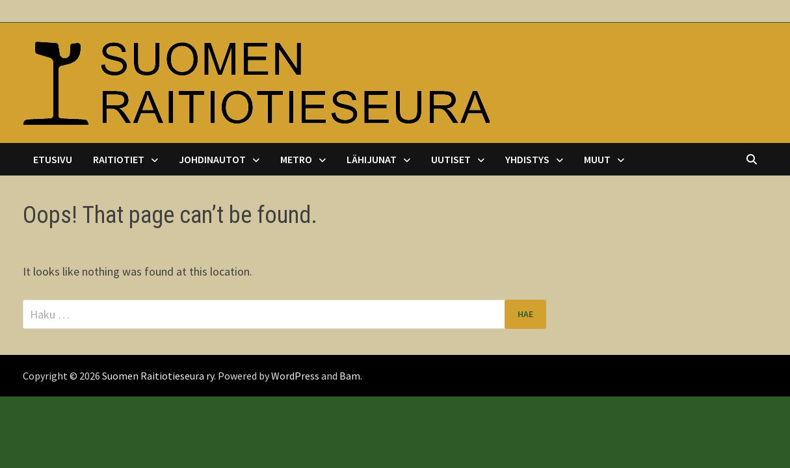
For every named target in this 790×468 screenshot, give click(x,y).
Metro (296, 159)
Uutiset (451, 159)
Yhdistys (527, 159)
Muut (597, 159)
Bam (349, 375)
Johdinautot (212, 159)
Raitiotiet (118, 159)
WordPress (295, 375)
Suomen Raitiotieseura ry (158, 375)
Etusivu (52, 159)
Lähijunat (372, 159)
